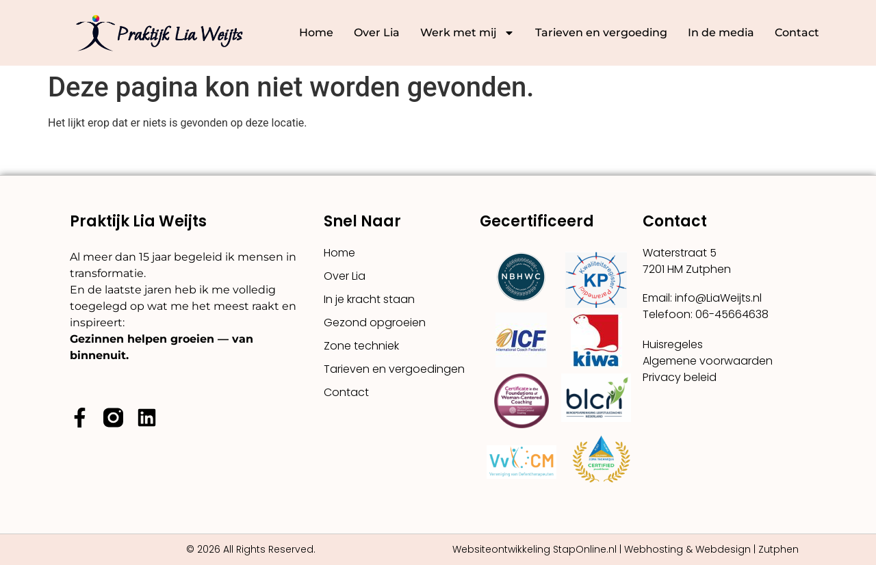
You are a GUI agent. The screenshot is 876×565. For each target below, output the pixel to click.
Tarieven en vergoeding (601, 32)
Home (316, 32)
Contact (797, 32)
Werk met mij (467, 33)
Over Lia (377, 32)
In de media (721, 32)
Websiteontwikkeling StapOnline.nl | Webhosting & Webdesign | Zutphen (625, 549)
